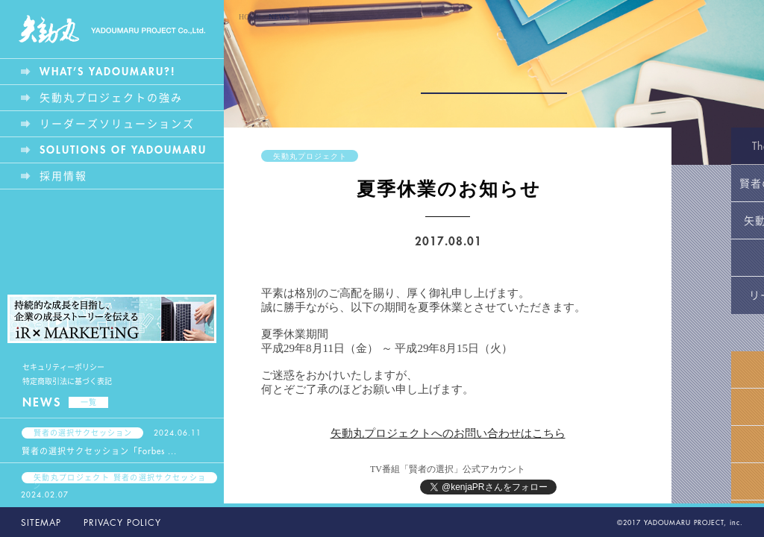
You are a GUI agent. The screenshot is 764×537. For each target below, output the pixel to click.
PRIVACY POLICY (122, 522)
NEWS (65, 403)
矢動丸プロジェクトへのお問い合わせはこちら (448, 433)
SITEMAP (41, 522)
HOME (249, 17)
